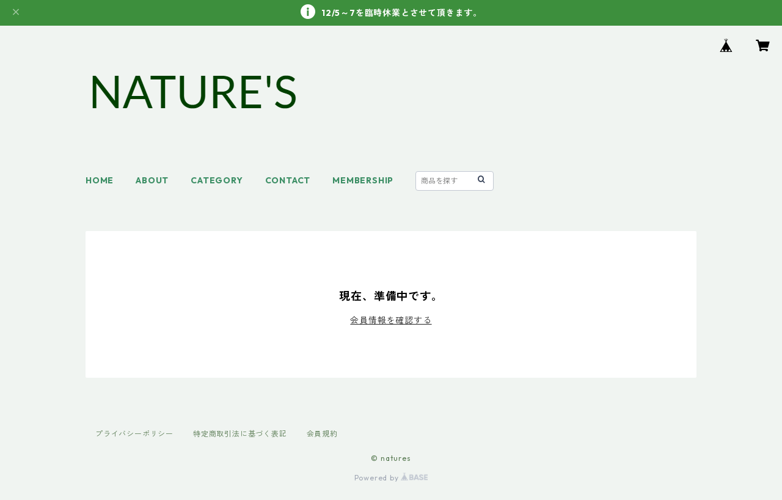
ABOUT (152, 180)
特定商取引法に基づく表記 (240, 433)
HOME (100, 180)
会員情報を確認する (390, 320)
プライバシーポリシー (134, 433)
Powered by (391, 477)
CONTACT (288, 180)
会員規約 (322, 433)
